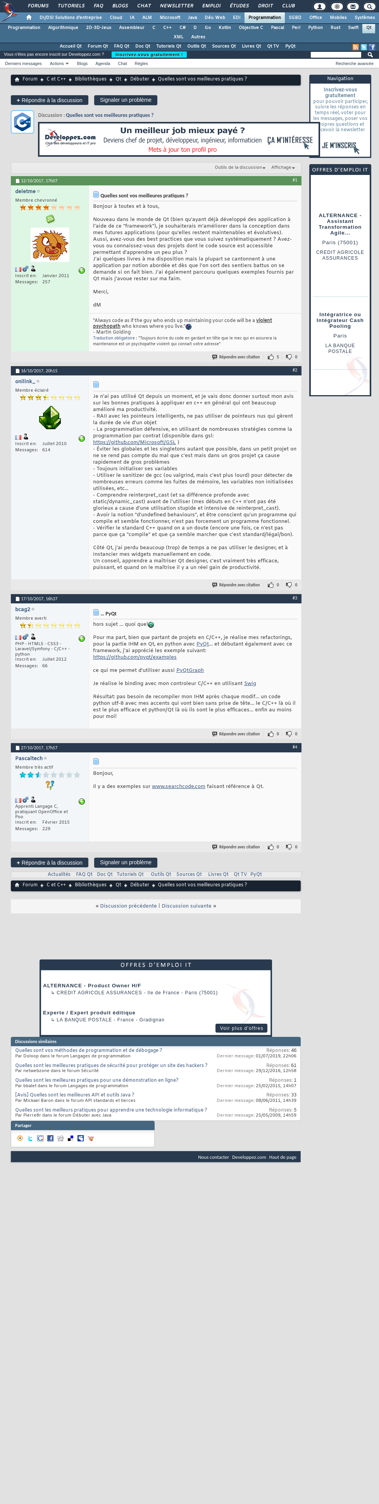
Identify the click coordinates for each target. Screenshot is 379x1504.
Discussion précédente (128, 906)
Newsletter (176, 6)
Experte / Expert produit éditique (89, 1013)
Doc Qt (142, 46)
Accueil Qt (70, 46)
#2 (295, 370)
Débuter (139, 79)
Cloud (116, 18)
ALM (147, 18)
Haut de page (282, 1157)
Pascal (277, 28)
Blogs (119, 6)
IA (132, 18)
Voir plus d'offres (242, 1028)
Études (239, 6)
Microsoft (170, 18)
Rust (335, 28)
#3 (295, 598)
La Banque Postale (84, 1020)
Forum (30, 79)
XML (178, 37)
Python (315, 28)
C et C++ (56, 79)
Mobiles (338, 18)
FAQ (98, 6)
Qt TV (273, 46)
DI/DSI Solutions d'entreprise (71, 18)
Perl (296, 28)
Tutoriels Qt (168, 46)
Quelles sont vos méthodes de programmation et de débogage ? (88, 1051)
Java (192, 18)
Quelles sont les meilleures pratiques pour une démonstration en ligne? (97, 1080)
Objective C (251, 28)
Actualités (59, 875)
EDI (237, 18)
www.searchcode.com (178, 786)
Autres (198, 37)
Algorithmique (63, 28)
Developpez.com (249, 1157)
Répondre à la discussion (50, 100)
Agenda (102, 63)
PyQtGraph (190, 670)
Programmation (264, 18)
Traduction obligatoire (114, 338)
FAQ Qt (121, 46)
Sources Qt (224, 46)
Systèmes (365, 18)
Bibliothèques (91, 79)
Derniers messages (23, 63)
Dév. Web (215, 18)
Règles (141, 63)
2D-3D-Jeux (98, 28)
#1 (295, 180)
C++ (167, 28)
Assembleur (132, 28)
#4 (295, 747)
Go (208, 28)
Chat (143, 6)
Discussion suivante (187, 906)
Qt (368, 28)
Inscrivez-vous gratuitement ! (149, 54)
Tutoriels (71, 6)
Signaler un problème (126, 100)
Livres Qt (251, 46)
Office (315, 18)
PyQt (290, 46)
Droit (265, 6)
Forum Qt (98, 46)
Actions (57, 63)
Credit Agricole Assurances (99, 992)
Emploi (211, 6)
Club (288, 6)
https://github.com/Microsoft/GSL (134, 442)
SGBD (295, 18)
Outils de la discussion (238, 167)
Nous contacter (213, 1157)
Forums (38, 6)
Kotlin (225, 28)
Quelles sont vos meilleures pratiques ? (110, 115)
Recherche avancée (355, 63)
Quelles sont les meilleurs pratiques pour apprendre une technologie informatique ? (111, 1110)
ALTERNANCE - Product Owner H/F (92, 985)
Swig (250, 683)
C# (182, 28)
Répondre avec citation (236, 357)
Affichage (281, 167)
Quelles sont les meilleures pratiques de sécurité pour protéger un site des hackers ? (111, 1066)
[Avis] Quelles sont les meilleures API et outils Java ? (74, 1095)
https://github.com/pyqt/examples (135, 657)
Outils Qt (196, 46)
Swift (353, 28)
